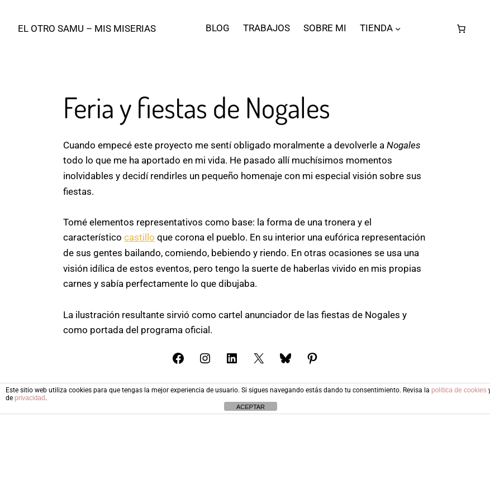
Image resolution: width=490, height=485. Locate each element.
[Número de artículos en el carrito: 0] (461, 28)
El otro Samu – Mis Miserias (87, 28)
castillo (139, 339)
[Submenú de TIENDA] (398, 28)
